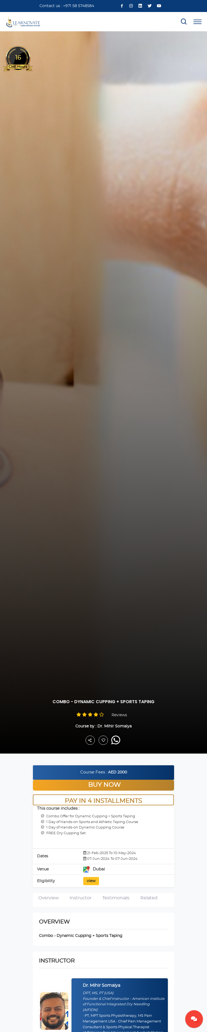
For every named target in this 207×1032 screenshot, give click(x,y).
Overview (48, 898)
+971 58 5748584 (78, 6)
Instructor (80, 898)
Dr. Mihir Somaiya (114, 726)
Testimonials (115, 898)
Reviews (119, 715)
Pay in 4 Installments (103, 801)
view (91, 881)
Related (148, 898)
